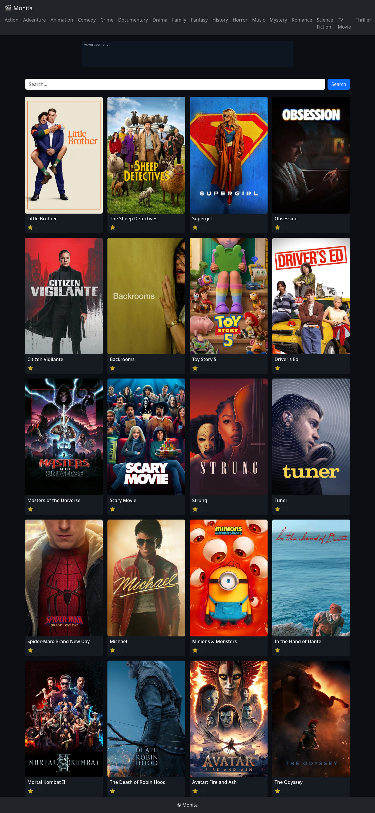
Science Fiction (325, 23)
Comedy (87, 20)
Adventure (34, 20)
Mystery (278, 20)
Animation (61, 20)
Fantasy (199, 20)
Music (258, 20)
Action (11, 20)
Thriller (363, 20)
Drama (160, 20)
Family (179, 20)
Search (338, 84)
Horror (240, 20)
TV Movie (344, 23)
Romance (302, 20)
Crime (107, 20)
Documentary (133, 20)
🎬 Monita (19, 8)
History (220, 20)
